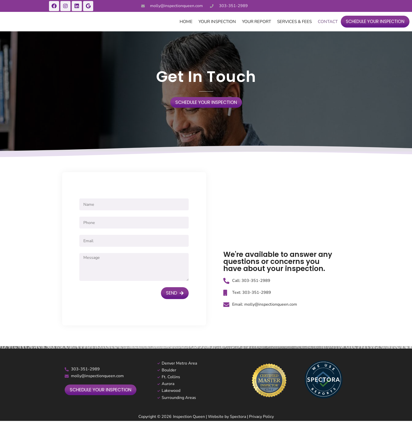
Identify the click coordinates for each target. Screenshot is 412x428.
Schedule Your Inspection (375, 27)
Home (186, 27)
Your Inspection (217, 27)
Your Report (256, 27)
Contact (328, 27)
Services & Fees (294, 27)
